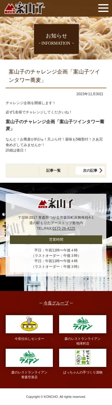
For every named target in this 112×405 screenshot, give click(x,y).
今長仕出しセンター (29, 327)
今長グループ (56, 303)
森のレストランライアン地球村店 (83, 330)
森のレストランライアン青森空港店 (29, 364)
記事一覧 (53, 170)
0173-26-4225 (64, 228)
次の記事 (90, 170)
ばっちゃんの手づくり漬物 (83, 361)
